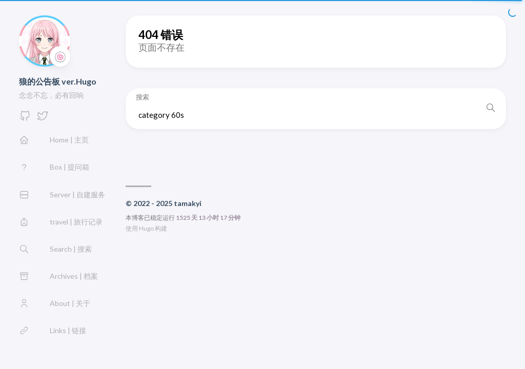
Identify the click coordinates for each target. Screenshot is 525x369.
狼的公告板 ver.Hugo (57, 81)
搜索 (142, 97)
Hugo (146, 228)
